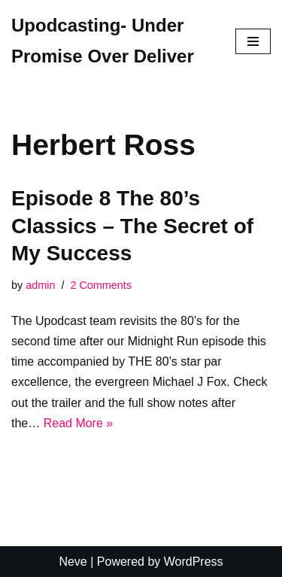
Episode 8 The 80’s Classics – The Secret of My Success (132, 226)
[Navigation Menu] (253, 41)
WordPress (193, 561)
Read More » (79, 423)
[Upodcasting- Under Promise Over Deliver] (112, 41)
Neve (72, 561)
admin (40, 285)
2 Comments (101, 285)
